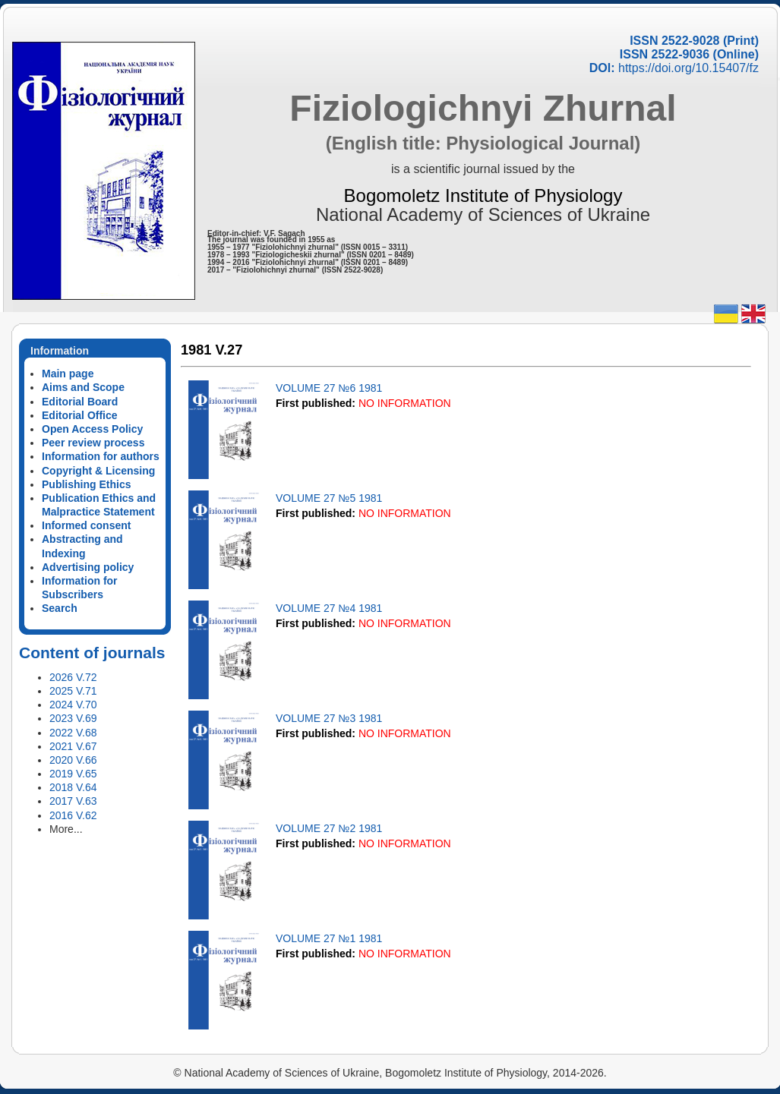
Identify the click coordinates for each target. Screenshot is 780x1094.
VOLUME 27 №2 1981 (329, 828)
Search (59, 608)
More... (66, 829)
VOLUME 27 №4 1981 (329, 608)
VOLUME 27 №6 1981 (329, 388)
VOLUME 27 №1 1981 (329, 938)
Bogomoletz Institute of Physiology (483, 195)
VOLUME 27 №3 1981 (329, 718)
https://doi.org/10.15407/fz (688, 67)
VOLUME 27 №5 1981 (329, 498)
